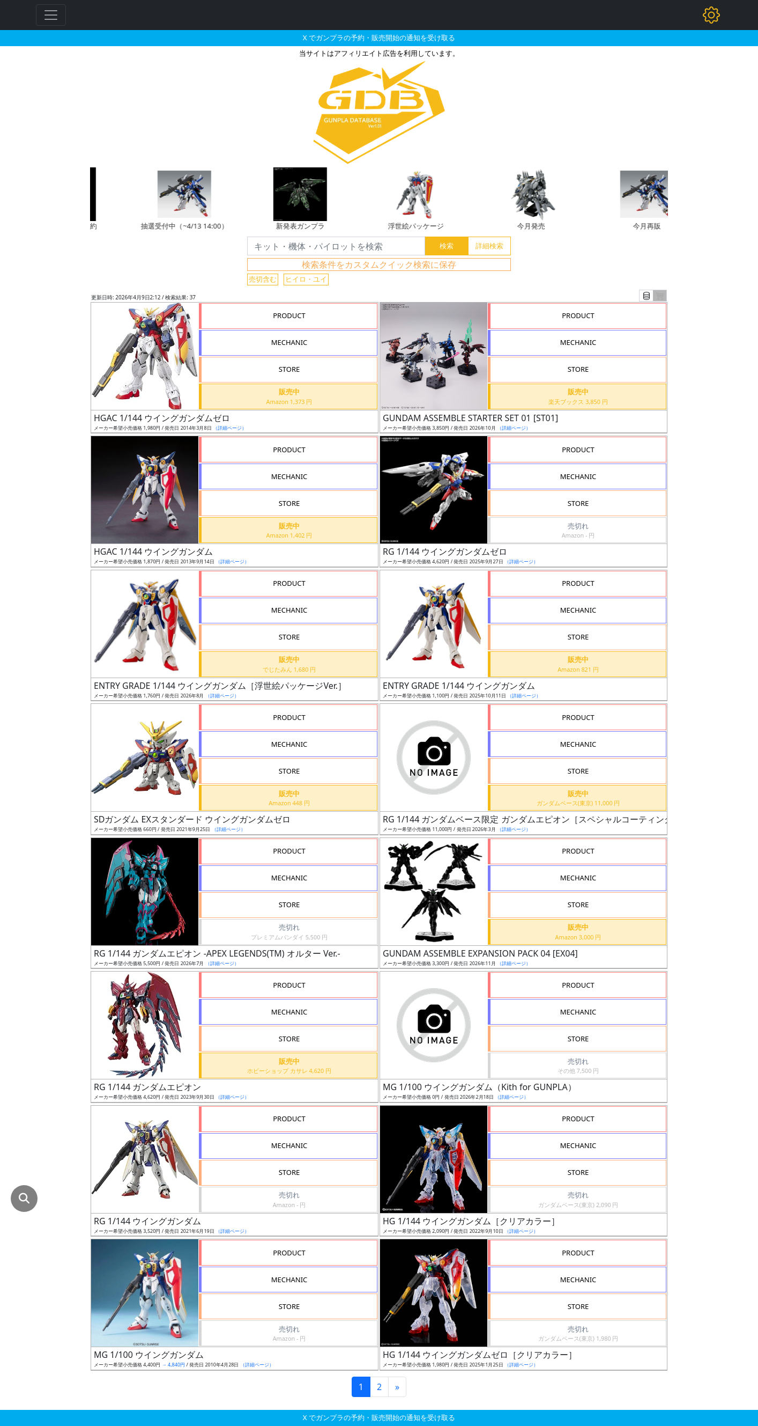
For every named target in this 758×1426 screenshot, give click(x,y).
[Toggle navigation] (51, 15)
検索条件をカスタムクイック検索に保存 (379, 264)
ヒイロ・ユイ (306, 279)
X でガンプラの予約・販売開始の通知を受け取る (379, 37)
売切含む (263, 279)
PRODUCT (289, 315)
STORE (289, 369)
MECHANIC (289, 342)
